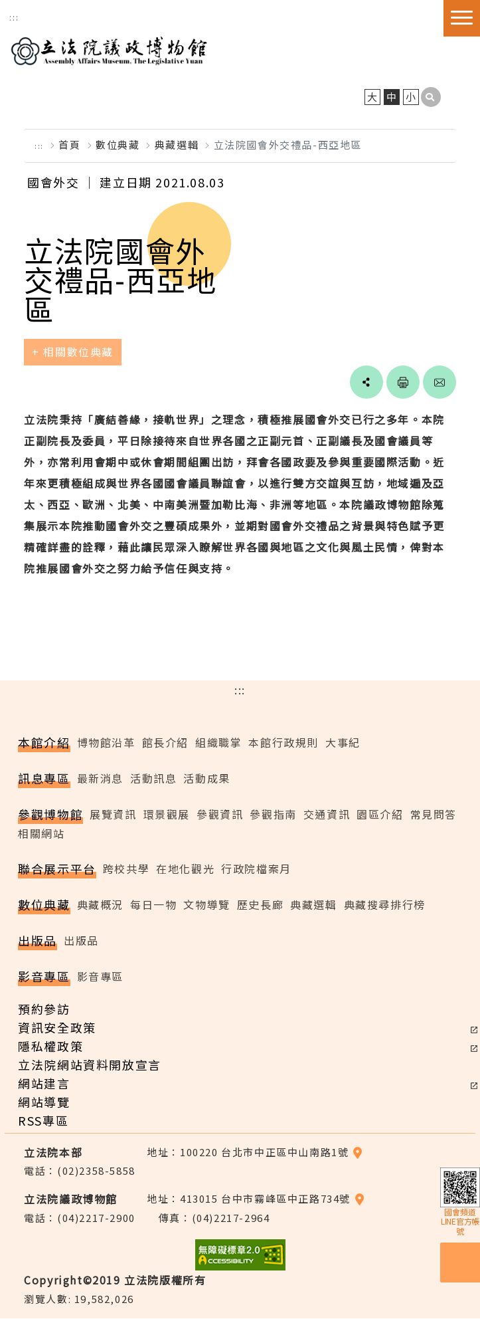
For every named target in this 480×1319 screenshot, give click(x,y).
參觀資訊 (220, 815)
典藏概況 (100, 905)
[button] (431, 98)
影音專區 (100, 977)
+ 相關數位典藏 (73, 353)
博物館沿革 (106, 743)
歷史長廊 (260, 905)
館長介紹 (165, 743)
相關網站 (41, 834)
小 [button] (411, 97)
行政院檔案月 (256, 870)
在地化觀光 (185, 870)
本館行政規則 (283, 743)
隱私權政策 (50, 1047)
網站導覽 (44, 1102)
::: (14, 17)
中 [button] (392, 97)
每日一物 (153, 905)
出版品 (81, 941)
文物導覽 (206, 905)
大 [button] (372, 97)
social (366, 383)
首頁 (69, 145)
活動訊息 (153, 779)
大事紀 (342, 743)
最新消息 (100, 779)
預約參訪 (44, 1009)
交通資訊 (326, 815)
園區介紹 (380, 815)
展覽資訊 (113, 815)
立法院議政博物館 (108, 49)
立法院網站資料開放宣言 (89, 1065)
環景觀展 (166, 815)
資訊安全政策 (57, 1028)
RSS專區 (43, 1121)
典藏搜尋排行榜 (385, 905)
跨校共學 (126, 870)
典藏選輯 (177, 145)
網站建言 (44, 1084)
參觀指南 (273, 815)
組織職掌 (218, 743)
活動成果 (206, 779)
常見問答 (433, 815)
